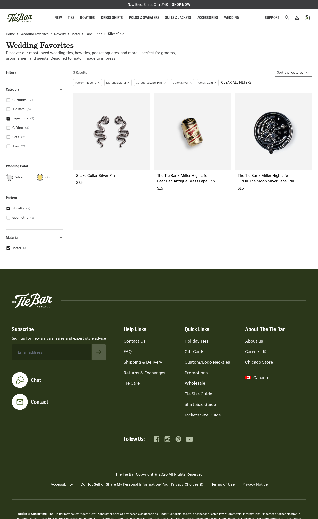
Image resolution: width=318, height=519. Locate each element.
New (58, 17)
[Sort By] (293, 73)
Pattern (34, 197)
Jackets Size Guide (203, 415)
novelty (60, 34)
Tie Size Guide (198, 394)
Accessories (207, 17)
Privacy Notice (255, 484)
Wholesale (195, 383)
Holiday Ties (197, 341)
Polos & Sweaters (144, 17)
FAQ (128, 351)
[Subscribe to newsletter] (99, 352)
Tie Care (132, 383)
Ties (71, 17)
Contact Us (135, 341)
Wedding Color (34, 166)
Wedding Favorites (34, 34)
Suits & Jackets (178, 17)
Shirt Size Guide (200, 404)
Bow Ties (87, 17)
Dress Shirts (112, 17)
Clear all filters (236, 82)
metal (75, 34)
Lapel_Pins (93, 34)
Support (272, 17)
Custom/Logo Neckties (207, 362)
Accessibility (62, 484)
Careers (255, 351)
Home (10, 34)
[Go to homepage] (19, 18)
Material (34, 237)
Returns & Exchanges (144, 373)
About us (254, 341)
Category (34, 89)
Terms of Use (223, 484)
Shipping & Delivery (143, 362)
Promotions (196, 373)
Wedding (231, 17)
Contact (39, 402)
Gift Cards (194, 351)
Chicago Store (259, 362)
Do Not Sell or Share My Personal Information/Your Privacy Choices (142, 484)
